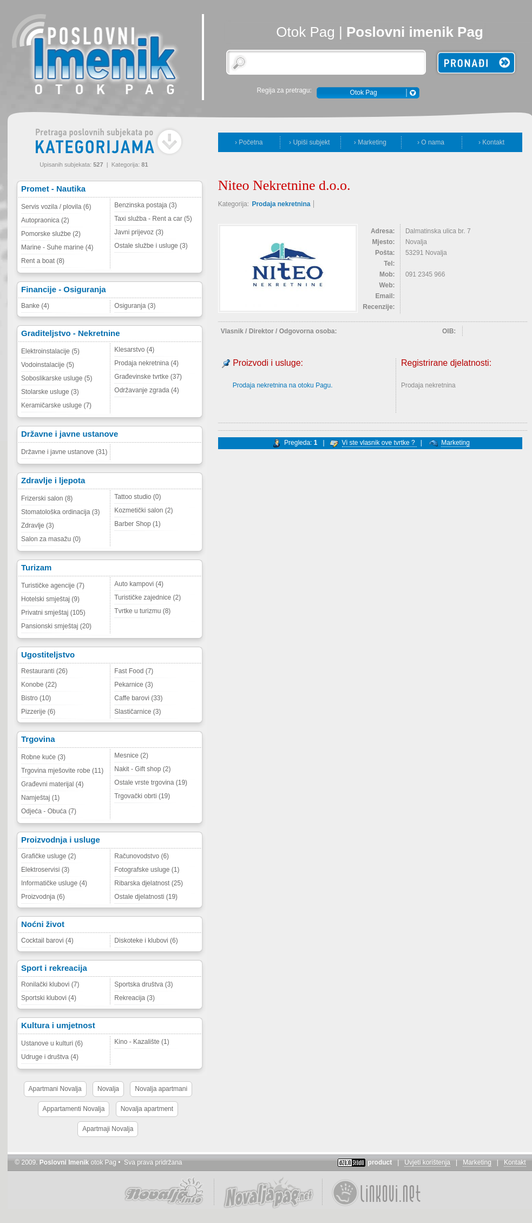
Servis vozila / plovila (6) (56, 207)
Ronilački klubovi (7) (50, 984)
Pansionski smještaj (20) (56, 626)
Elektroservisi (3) (45, 869)
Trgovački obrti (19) (142, 796)
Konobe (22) (39, 684)
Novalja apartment (147, 1109)
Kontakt (515, 1162)
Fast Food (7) (133, 671)
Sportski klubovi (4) (48, 998)
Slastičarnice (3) (137, 711)
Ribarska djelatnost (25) (148, 883)
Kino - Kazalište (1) (141, 1042)
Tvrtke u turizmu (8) (142, 611)
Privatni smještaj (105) (53, 612)
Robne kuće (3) (43, 757)
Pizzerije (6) (38, 711)
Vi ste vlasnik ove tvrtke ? (379, 442)
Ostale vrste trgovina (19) (150, 782)
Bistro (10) (36, 698)
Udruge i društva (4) (49, 1057)
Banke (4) (35, 306)
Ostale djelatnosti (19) (146, 896)
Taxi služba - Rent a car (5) (153, 218)
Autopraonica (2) (45, 220)
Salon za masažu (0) (51, 539)
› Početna (248, 142)
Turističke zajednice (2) (147, 597)
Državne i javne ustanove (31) (64, 452)
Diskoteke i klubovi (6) (146, 940)
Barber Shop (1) (137, 524)
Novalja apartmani (161, 1089)
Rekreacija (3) (134, 998)
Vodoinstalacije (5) (47, 365)
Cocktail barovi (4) (47, 940)
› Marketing (370, 142)
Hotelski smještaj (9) (50, 599)
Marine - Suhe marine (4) (57, 247)
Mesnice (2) (131, 755)
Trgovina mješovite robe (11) (62, 770)
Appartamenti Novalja (74, 1109)
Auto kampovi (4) (138, 584)
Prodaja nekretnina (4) (146, 363)
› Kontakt (491, 142)
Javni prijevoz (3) (138, 232)
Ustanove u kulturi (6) (52, 1043)
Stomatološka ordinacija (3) (60, 512)
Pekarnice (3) (133, 684)
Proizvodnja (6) (43, 896)
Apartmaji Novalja (107, 1129)
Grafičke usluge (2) (48, 856)
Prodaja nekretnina (281, 204)
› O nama (430, 142)
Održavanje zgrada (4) (146, 390)
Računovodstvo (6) (141, 856)
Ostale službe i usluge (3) (150, 245)
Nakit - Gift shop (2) (142, 769)
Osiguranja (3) (134, 306)
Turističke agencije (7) (52, 585)
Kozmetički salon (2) (143, 510)
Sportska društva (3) (143, 984)
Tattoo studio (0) (137, 497)
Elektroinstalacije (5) (50, 351)
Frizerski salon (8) (47, 498)
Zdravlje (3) (37, 525)
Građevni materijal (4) (52, 784)
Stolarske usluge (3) (50, 392)
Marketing (455, 442)
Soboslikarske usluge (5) (56, 378)
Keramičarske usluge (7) (56, 405)
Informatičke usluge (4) (54, 883)
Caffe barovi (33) (138, 698)
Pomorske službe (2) (51, 234)
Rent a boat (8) (42, 261)
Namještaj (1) (40, 797)
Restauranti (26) (44, 671)
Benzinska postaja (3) (145, 205)
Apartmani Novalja (55, 1089)
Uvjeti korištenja (427, 1162)
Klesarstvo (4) (134, 349)
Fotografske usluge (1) (146, 869)
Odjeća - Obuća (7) (48, 811)
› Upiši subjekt (309, 142)
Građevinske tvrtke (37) (148, 376)
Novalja (108, 1089)
